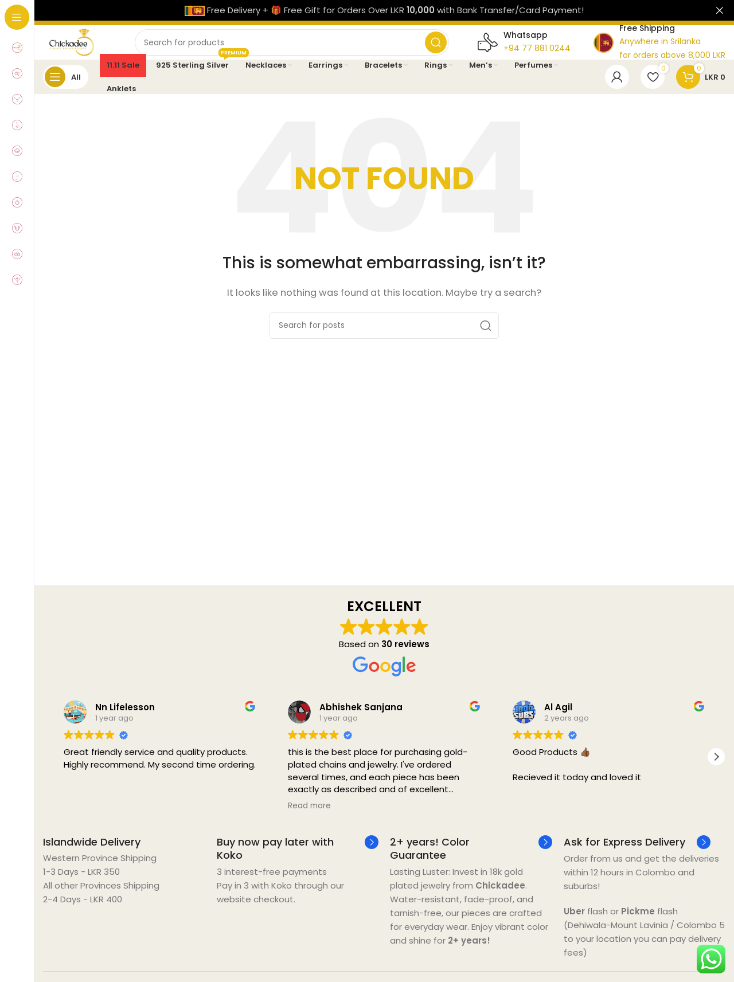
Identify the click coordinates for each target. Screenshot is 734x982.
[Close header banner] (719, 10)
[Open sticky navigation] (65, 88)
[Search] (303, 48)
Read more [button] (309, 817)
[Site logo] (83, 47)
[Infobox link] (91, 853)
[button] (716, 768)
